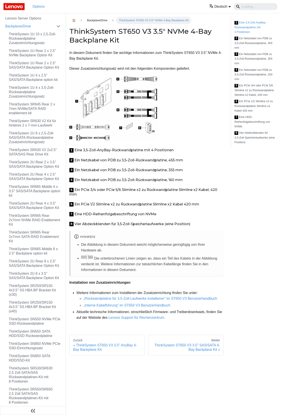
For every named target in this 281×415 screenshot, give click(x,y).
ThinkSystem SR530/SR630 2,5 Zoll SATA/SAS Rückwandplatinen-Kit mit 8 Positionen (30, 374)
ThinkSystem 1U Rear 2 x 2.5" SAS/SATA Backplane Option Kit (34, 65)
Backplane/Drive (18, 26)
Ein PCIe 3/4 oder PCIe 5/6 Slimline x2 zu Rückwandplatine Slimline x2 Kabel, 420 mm (254, 90)
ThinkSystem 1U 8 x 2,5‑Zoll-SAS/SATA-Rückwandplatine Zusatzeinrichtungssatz (31, 137)
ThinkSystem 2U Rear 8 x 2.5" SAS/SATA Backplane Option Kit (34, 263)
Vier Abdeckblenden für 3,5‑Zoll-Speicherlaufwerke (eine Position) (254, 137)
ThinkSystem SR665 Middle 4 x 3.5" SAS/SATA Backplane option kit (34, 191)
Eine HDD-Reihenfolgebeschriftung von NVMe (252, 121)
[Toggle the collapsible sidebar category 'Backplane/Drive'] (58, 26)
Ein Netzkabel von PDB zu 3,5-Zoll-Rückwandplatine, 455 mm (253, 43)
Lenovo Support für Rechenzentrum (136, 317)
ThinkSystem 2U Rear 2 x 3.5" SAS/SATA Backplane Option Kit (34, 164)
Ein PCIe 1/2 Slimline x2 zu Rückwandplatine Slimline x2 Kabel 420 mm (253, 106)
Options (38, 6)
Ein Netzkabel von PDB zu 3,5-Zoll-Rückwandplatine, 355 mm (253, 58)
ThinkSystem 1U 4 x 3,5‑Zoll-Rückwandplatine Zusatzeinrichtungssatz (31, 92)
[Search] (255, 6)
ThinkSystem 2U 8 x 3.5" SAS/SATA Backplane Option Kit (34, 276)
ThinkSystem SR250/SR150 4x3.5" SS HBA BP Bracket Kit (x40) (32, 307)
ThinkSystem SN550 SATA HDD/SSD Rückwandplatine (30, 334)
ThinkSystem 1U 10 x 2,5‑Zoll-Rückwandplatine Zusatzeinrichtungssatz (32, 38)
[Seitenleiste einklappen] (33, 410)
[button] (220, 6)
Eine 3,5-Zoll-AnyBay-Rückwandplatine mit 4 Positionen (250, 27)
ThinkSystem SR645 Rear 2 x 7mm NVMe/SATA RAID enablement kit (32, 108)
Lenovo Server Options (23, 18)
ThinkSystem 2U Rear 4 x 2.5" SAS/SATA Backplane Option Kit (34, 177)
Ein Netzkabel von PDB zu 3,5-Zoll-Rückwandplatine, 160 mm (253, 74)
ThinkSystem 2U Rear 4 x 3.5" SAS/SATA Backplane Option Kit (34, 205)
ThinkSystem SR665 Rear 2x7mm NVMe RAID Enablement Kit (34, 220)
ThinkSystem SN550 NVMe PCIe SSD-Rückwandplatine (34, 321)
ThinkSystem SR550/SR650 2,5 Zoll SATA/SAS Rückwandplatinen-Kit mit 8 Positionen (30, 395)
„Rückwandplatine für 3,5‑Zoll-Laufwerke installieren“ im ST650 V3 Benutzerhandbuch (150, 298)
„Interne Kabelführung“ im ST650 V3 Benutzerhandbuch (126, 305)
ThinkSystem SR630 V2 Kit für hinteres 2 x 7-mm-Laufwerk (32, 123)
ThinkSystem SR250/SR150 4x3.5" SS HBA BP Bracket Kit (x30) (32, 290)
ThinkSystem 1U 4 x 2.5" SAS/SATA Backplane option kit (33, 77)
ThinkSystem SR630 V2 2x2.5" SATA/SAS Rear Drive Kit (33, 152)
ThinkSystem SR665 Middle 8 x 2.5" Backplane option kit (33, 251)
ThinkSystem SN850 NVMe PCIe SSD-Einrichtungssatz (34, 346)
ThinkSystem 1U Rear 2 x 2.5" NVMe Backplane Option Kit (32, 53)
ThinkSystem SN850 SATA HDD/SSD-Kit (29, 358)
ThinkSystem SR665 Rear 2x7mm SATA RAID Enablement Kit (34, 236)
